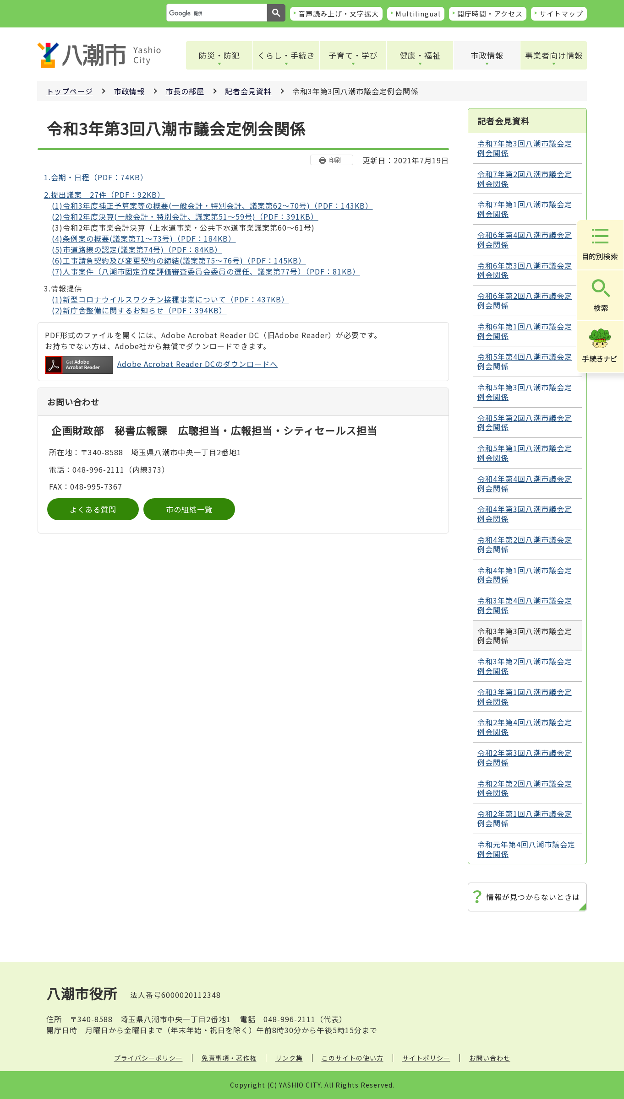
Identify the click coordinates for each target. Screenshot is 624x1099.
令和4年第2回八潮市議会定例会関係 (524, 544)
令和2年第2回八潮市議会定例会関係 (524, 788)
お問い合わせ (489, 1058)
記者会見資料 (248, 91)
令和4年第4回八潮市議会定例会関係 (524, 483)
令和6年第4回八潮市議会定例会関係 (524, 239)
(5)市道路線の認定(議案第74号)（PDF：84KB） (137, 249)
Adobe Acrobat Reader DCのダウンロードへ (161, 365)
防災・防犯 (219, 55)
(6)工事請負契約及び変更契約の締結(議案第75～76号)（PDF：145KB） (179, 260)
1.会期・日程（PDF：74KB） (96, 177)
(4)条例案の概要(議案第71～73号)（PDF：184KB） (144, 238)
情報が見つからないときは (533, 896)
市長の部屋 (184, 91)
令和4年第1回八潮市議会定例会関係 (524, 575)
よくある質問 (93, 509)
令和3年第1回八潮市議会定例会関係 (524, 696)
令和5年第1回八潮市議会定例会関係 (524, 452)
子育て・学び (353, 55)
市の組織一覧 (189, 509)
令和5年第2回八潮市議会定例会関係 (524, 422)
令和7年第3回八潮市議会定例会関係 (524, 148)
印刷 (335, 160)
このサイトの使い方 (352, 1058)
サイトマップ (561, 13)
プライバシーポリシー (148, 1058)
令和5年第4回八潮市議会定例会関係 (524, 361)
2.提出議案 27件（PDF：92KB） (104, 194)
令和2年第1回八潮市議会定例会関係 (524, 818)
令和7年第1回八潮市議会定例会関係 (524, 209)
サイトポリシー (426, 1058)
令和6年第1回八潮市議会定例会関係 (524, 331)
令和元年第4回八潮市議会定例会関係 (526, 849)
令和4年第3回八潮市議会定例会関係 (524, 513)
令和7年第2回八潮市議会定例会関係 (524, 178)
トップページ (69, 91)
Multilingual (418, 13)
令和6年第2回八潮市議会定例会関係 (524, 300)
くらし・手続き (286, 55)
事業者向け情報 (554, 55)
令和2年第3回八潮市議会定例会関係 (524, 757)
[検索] (216, 13)
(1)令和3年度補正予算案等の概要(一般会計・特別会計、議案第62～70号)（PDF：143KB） (212, 205)
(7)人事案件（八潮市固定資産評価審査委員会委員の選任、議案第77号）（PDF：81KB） (206, 271)
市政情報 (487, 55)
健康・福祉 (420, 55)
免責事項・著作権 (229, 1058)
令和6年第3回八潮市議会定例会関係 (524, 270)
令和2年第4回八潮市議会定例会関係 (524, 727)
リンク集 (289, 1058)
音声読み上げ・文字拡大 (338, 13)
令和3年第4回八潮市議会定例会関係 (524, 605)
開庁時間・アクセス (490, 13)
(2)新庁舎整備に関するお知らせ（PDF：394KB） (139, 310)
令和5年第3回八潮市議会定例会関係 (524, 392)
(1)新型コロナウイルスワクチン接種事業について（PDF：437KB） (170, 299)
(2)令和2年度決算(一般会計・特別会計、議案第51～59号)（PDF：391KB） (185, 216)
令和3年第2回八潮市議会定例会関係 (524, 666)
